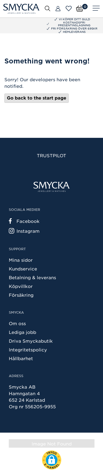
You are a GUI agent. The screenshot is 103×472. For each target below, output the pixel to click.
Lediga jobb (22, 332)
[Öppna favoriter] (69, 8)
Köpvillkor (21, 286)
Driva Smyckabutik (31, 340)
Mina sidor (21, 260)
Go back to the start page (36, 98)
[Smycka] (21, 9)
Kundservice (23, 268)
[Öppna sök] (47, 8)
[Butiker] (58, 8)
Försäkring (21, 295)
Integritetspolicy (28, 349)
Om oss (17, 323)
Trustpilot (51, 155)
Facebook (24, 221)
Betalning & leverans (32, 277)
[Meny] (96, 8)
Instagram (24, 231)
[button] (51, 460)
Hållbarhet (21, 358)
